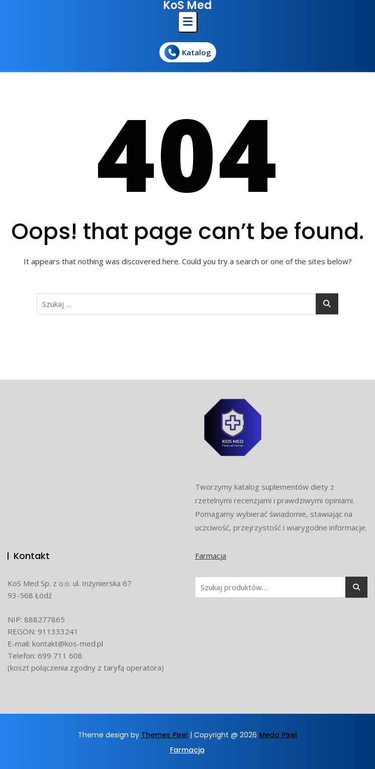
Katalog (187, 52)
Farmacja (210, 556)
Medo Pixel (278, 735)
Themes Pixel (164, 735)
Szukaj (356, 587)
